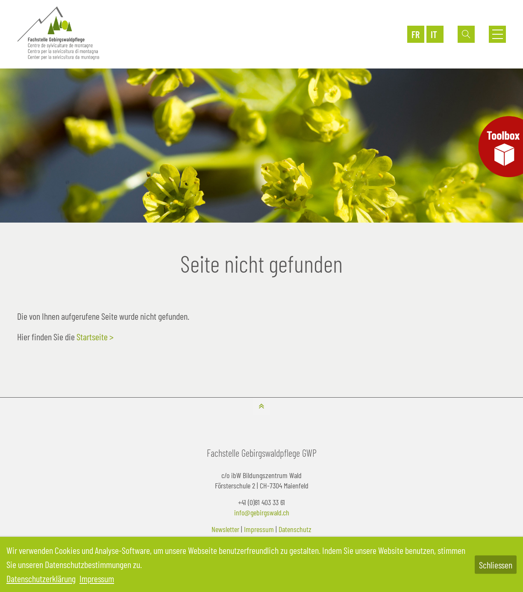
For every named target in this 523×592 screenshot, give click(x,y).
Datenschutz (295, 529)
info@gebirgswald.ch (261, 512)
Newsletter (225, 529)
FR (415, 34)
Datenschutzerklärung (41, 578)
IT (434, 34)
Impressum (259, 529)
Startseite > (95, 336)
